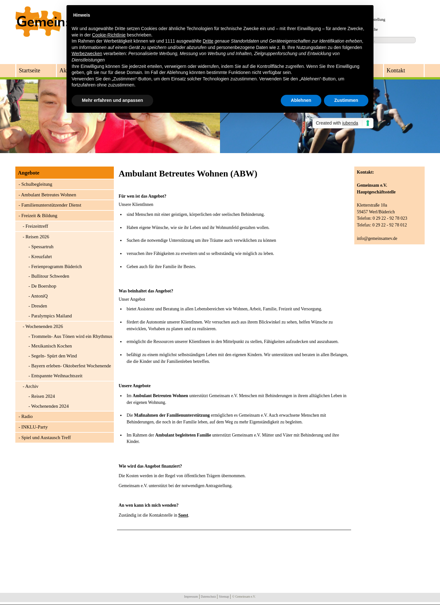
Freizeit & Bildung (39, 215)
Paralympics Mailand (51, 315)
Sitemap (224, 596)
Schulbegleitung (36, 184)
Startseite (29, 70)
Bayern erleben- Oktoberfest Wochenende (71, 365)
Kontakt (396, 70)
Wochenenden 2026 (44, 326)
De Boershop (43, 286)
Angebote (28, 173)
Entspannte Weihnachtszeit (56, 375)
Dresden (39, 305)
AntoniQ (39, 295)
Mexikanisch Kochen (51, 345)
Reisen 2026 (37, 236)
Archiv (31, 386)
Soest (183, 515)
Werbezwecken (87, 53)
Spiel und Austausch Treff (46, 437)
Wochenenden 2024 (49, 406)
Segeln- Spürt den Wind (54, 355)
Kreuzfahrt (41, 256)
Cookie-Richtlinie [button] (109, 34)
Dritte (208, 41)
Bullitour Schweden (50, 276)
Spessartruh (42, 246)
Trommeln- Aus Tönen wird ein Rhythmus (71, 336)
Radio (27, 416)
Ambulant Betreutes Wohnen (48, 194)
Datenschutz (208, 596)
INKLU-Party (34, 426)
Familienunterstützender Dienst (51, 205)
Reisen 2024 (43, 396)
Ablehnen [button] (301, 100)
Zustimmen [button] (346, 100)
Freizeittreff (37, 226)
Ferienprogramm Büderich (56, 266)
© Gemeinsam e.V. (243, 596)
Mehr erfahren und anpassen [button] (112, 100)
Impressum (191, 596)
